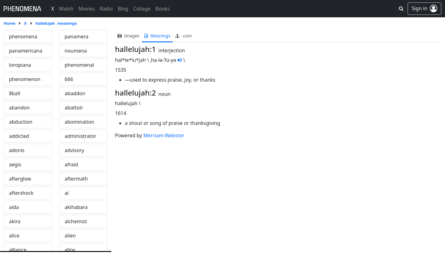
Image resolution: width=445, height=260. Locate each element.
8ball (14, 93)
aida (14, 207)
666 (69, 79)
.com (183, 36)
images (128, 36)
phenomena (23, 36)
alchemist (76, 221)
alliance (18, 249)
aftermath (76, 178)
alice (14, 235)
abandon (19, 107)
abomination (79, 121)
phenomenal (79, 65)
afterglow (20, 178)
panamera (76, 36)
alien (70, 235)
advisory (74, 150)
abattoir (74, 107)
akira (14, 221)
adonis (16, 150)
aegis (15, 164)
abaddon (75, 93)
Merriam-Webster (163, 135)
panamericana (25, 50)
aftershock (21, 193)
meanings (157, 36)
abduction (20, 121)
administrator (80, 136)
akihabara (76, 207)
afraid (71, 164)
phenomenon (24, 79)
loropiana (20, 65)
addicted (19, 136)
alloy (70, 249)
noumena (76, 50)
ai (67, 193)
